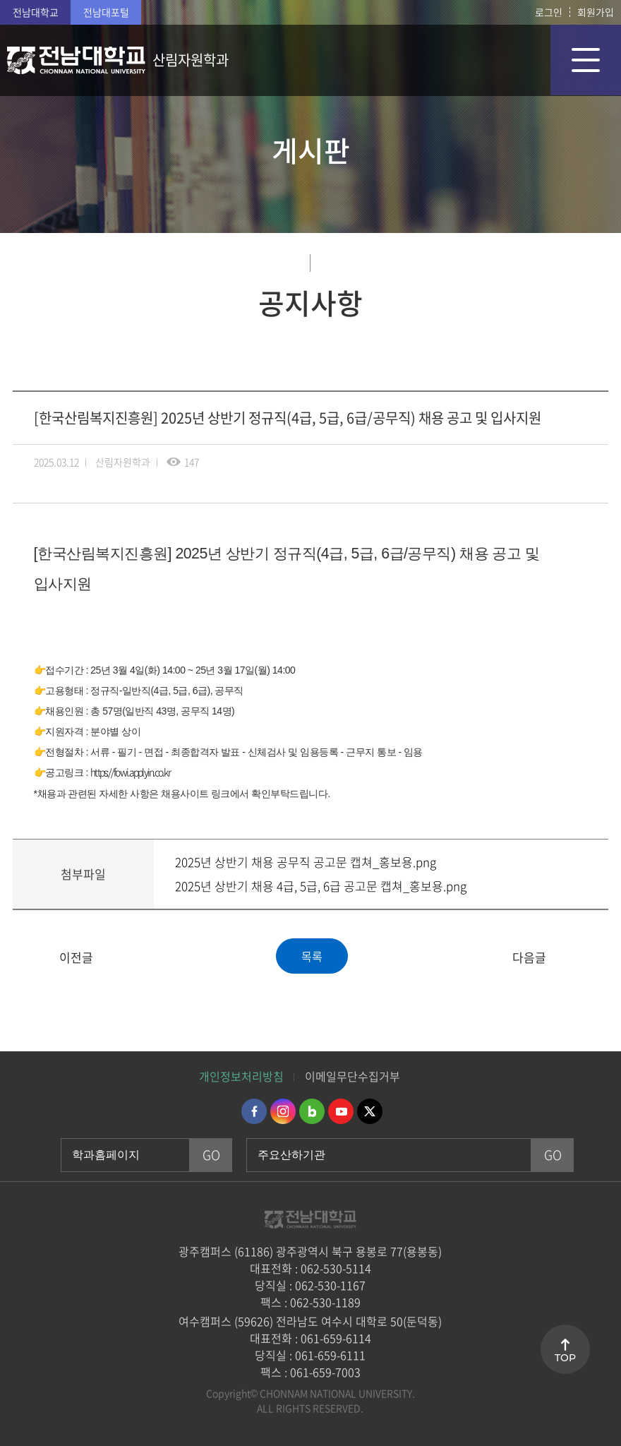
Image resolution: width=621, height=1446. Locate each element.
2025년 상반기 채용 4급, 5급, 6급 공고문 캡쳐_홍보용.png (320, 886)
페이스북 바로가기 (254, 1111)
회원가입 (595, 12)
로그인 (548, 12)
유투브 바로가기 (341, 1111)
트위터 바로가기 (369, 1111)
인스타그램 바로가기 (283, 1111)
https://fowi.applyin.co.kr (129, 772)
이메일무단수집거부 (352, 1076)
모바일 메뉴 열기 (585, 60)
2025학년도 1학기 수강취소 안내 (588, 957)
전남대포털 (106, 12)
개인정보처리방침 (241, 1076)
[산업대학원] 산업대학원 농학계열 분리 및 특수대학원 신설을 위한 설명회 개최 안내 (32, 957)
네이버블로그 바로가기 (312, 1111)
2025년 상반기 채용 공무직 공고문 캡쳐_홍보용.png (305, 862)
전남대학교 (36, 12)
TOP (565, 1357)
